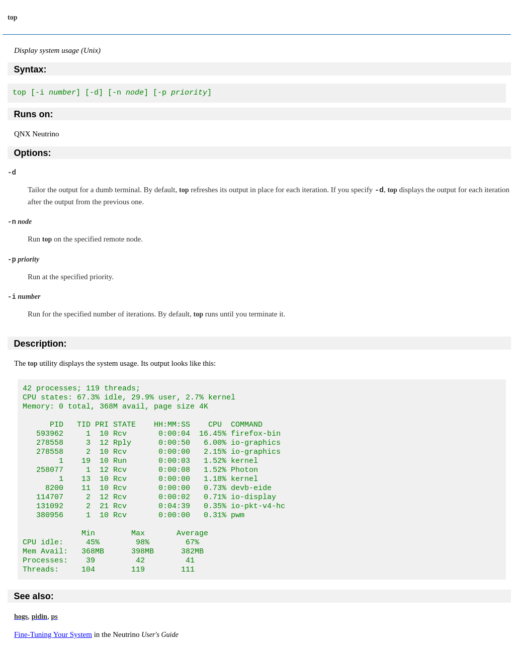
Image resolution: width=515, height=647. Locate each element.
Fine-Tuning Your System (53, 634)
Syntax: (30, 69)
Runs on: (33, 114)
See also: (34, 596)
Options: (32, 153)
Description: (40, 344)
